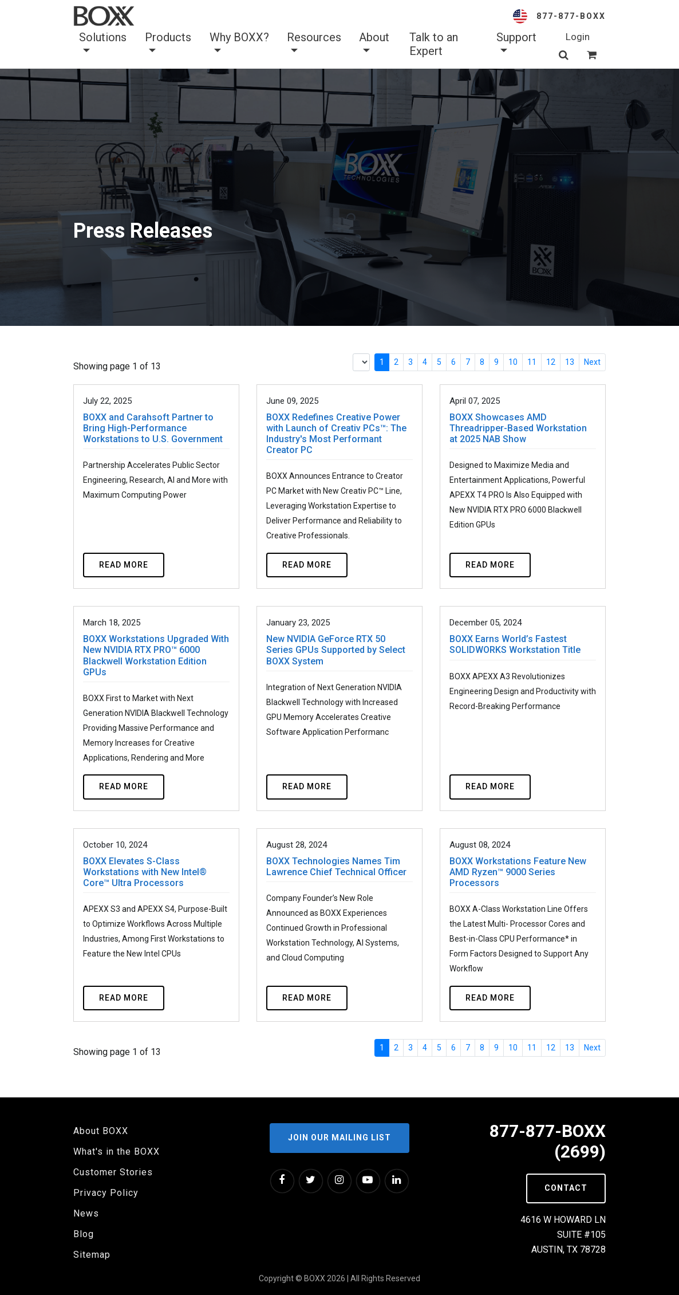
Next (592, 362)
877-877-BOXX (571, 16)
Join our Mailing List (339, 1137)
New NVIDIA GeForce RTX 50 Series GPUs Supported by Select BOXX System (335, 649)
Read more (123, 564)
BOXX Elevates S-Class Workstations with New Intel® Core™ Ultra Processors (145, 872)
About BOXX (100, 1130)
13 (569, 362)
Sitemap (91, 1254)
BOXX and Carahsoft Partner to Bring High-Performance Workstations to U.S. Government (153, 428)
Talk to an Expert (433, 44)
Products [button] (168, 44)
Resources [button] (314, 44)
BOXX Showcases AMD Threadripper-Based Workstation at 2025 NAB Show (518, 428)
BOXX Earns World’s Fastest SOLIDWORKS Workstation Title (515, 644)
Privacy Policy (106, 1192)
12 (550, 362)
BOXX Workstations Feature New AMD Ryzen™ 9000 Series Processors (517, 872)
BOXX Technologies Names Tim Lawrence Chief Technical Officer (336, 866)
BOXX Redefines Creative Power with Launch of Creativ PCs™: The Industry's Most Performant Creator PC (336, 434)
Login (578, 36)
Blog (83, 1234)
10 (513, 362)
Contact (565, 1187)
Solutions (103, 44)
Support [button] (516, 44)
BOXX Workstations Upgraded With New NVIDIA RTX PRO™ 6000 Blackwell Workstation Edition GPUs (156, 655)
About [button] (374, 44)
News (86, 1213)
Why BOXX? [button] (239, 44)
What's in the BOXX (116, 1151)
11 (531, 362)
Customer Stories (113, 1172)
